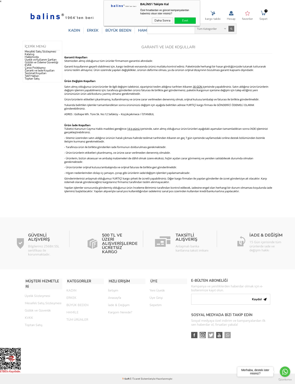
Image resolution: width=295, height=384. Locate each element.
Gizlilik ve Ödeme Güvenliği (41, 62)
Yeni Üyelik (157, 290)
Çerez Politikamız (35, 68)
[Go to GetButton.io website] (285, 379)
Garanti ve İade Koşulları (40, 70)
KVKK (28, 65)
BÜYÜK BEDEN (118, 30)
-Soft (126, 378)
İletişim (113, 290)
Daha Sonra (162, 20)
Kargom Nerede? (120, 312)
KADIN (74, 30)
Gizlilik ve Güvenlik (38, 304)
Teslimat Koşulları (35, 73)
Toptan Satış (32, 79)
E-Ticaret (135, 378)
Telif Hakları (32, 76)
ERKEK (93, 30)
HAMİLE (145, 30)
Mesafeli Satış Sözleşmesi (40, 52)
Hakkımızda (32, 57)
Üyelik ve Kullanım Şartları (41, 60)
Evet (185, 20)
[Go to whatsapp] (285, 372)
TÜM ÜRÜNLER (77, 319)
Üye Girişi (156, 297)
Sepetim (156, 304)
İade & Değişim (119, 304)
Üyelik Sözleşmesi (37, 290)
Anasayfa (114, 297)
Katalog (29, 54)
